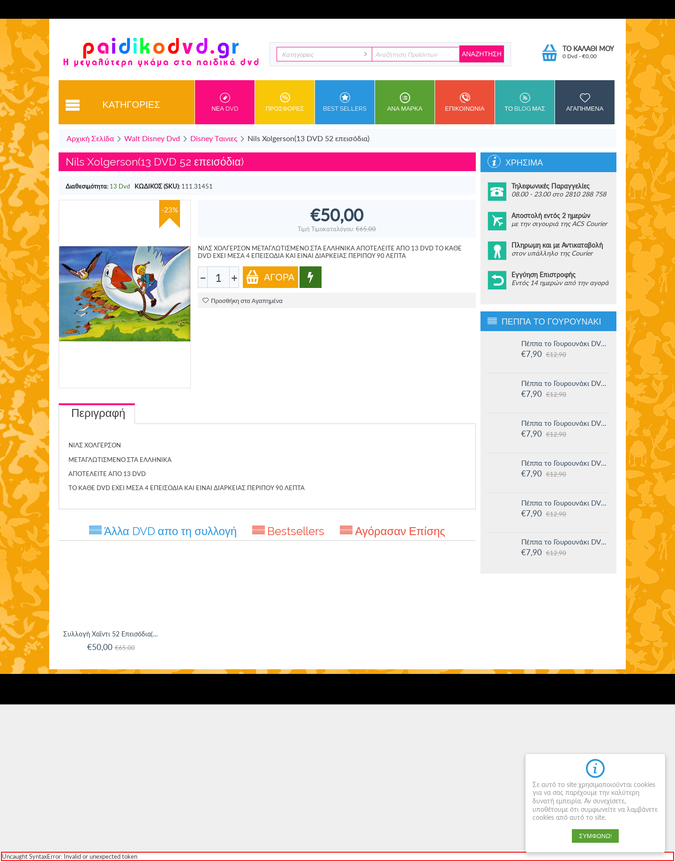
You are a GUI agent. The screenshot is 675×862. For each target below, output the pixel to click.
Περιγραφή (98, 413)
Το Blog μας (525, 102)
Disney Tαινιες (213, 138)
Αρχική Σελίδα (90, 138)
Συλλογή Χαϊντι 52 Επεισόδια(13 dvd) (110, 634)
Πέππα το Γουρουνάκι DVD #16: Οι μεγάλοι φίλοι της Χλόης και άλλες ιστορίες (565, 343)
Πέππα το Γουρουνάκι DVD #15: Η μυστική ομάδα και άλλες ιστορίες (565, 383)
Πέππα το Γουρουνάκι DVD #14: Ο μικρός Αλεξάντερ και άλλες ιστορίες (565, 423)
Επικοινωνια (465, 102)
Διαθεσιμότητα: (87, 186)
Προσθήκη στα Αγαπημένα (242, 300)
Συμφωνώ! (595, 835)
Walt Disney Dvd (152, 138)
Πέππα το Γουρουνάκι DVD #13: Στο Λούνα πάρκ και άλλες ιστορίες (565, 463)
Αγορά (270, 277)
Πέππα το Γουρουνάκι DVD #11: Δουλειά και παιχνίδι (565, 541)
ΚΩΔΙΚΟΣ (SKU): (157, 186)
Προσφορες (285, 102)
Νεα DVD (225, 102)
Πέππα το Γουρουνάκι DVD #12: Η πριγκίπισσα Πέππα (565, 503)
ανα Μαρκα (405, 102)
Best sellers (345, 102)
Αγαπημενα (585, 102)
